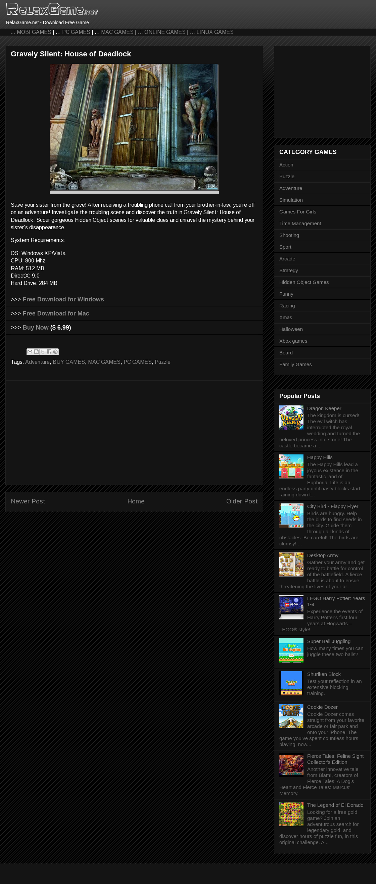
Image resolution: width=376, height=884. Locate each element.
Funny (286, 294)
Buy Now (36, 327)
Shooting (289, 235)
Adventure (37, 362)
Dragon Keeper (324, 408)
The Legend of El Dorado (335, 805)
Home (136, 501)
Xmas (285, 317)
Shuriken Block (324, 674)
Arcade (287, 258)
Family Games (295, 364)
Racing (287, 305)
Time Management (300, 223)
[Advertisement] (134, 433)
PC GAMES (76, 32)
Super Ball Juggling (328, 641)
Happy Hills (320, 457)
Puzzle (163, 362)
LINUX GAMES (215, 32)
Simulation (291, 200)
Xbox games (293, 341)
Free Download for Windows (63, 299)
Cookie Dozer (322, 707)
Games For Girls (297, 211)
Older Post (242, 501)
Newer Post (28, 501)
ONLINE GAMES (165, 32)
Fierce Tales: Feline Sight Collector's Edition (335, 759)
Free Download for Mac (56, 313)
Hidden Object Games (304, 282)
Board (286, 352)
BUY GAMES (69, 362)
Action (286, 164)
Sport (285, 247)
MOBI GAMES (34, 32)
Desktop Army (322, 555)
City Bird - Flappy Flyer (333, 506)
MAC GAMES (117, 32)
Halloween (291, 329)
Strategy (288, 270)
